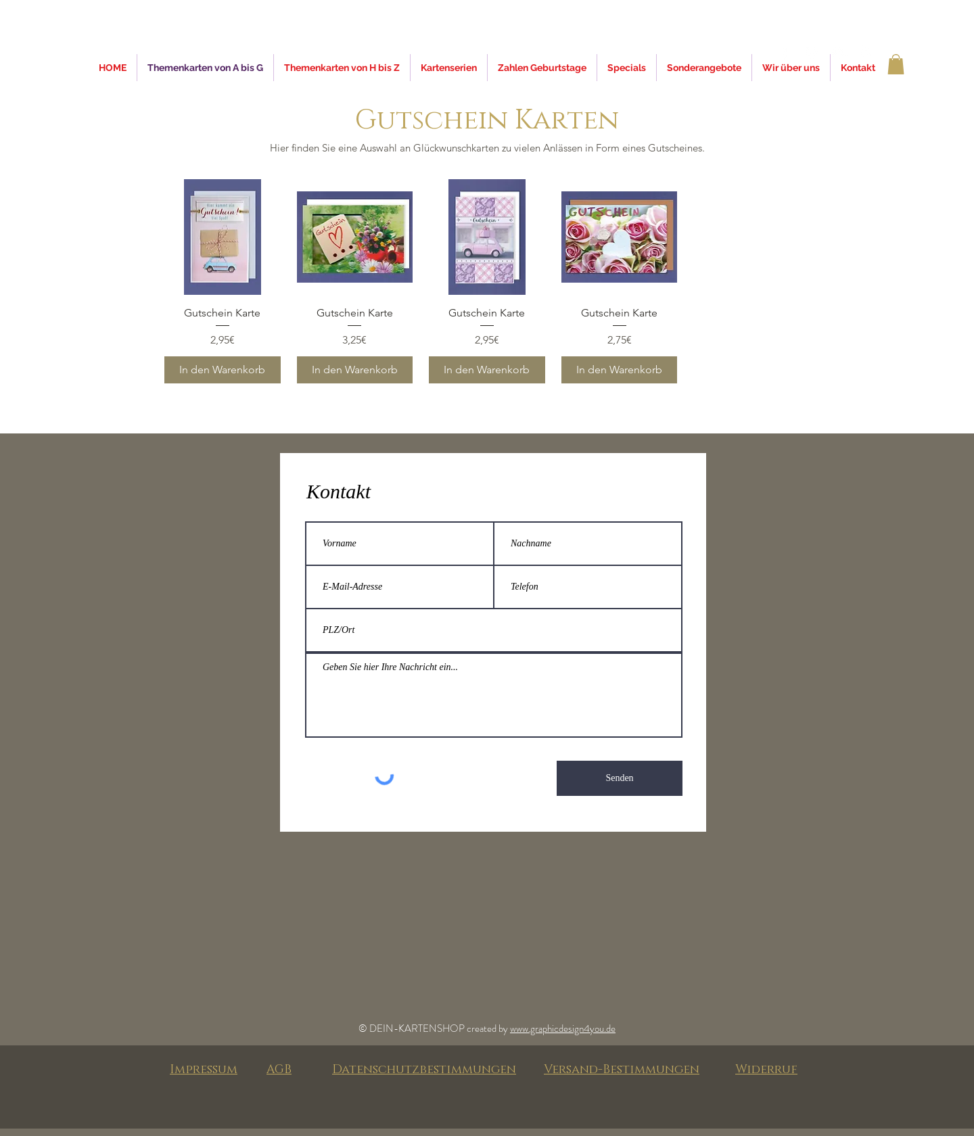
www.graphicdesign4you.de (563, 1028)
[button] (895, 64)
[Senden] (619, 778)
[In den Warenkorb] (222, 369)
